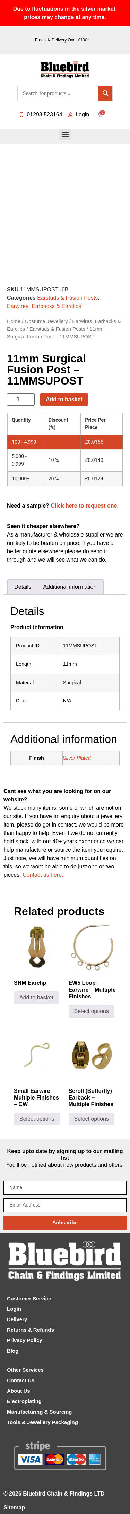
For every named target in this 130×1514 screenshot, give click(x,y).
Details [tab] (22, 587)
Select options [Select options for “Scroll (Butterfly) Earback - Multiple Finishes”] (91, 1119)
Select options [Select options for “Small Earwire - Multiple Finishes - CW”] (36, 1119)
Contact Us (20, 1380)
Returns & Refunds (30, 1330)
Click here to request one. (85, 506)
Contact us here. (43, 875)
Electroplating (24, 1401)
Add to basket (64, 399)
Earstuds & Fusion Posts (67, 298)
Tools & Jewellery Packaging (42, 1422)
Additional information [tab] (69, 587)
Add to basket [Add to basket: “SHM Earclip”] (36, 998)
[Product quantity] (21, 399)
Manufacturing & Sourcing (39, 1412)
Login (14, 1309)
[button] (65, 134)
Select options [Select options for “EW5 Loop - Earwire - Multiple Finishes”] (91, 1011)
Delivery (17, 1319)
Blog (12, 1351)
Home (13, 321)
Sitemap (14, 1508)
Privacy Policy (24, 1340)
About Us (18, 1391)
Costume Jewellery (46, 321)
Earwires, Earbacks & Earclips (44, 306)
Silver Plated (77, 758)
